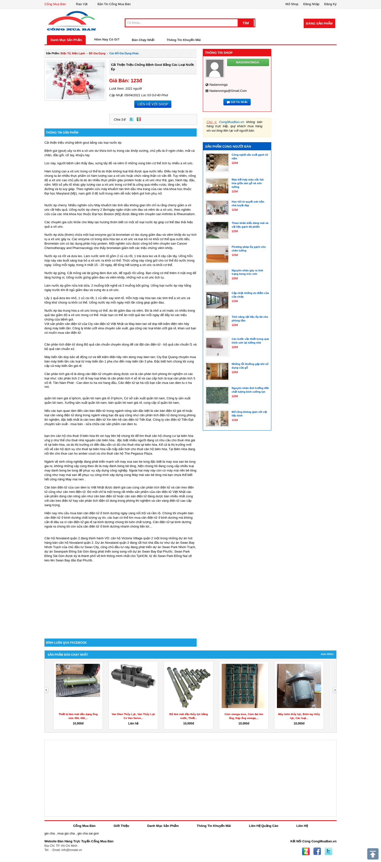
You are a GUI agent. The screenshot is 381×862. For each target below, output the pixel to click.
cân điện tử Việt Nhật (171, 492)
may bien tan (146, 357)
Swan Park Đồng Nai (172, 556)
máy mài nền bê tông (181, 470)
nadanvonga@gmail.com (228, 91)
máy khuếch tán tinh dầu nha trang (125, 189)
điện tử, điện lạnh (73, 53)
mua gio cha (66, 833)
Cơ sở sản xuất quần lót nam (144, 398)
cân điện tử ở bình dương (159, 517)
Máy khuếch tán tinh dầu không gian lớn (122, 205)
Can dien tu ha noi (89, 383)
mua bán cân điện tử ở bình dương (95, 513)
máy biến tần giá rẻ (68, 366)
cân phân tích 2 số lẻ (73, 378)
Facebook (317, 851)
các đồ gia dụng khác (124, 53)
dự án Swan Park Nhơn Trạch (174, 547)
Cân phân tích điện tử (59, 344)
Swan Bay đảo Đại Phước (74, 560)
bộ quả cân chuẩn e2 (59, 349)
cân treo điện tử (94, 419)
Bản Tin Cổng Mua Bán (114, 4)
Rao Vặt (82, 4)
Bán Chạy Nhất (143, 40)
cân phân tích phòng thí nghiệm (160, 374)
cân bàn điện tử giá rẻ (169, 411)
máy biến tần (62, 328)
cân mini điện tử (74, 492)
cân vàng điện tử (62, 415)
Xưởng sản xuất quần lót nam (86, 402)
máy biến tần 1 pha (98, 361)
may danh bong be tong (61, 470)
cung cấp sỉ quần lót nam (161, 402)
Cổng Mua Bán (55, 4)
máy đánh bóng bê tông (119, 466)
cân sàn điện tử (136, 496)
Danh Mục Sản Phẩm (66, 40)
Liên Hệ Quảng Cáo (263, 826)
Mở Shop (292, 4)
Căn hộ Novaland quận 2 (62, 538)
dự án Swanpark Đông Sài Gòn (66, 551)
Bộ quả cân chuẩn (97, 344)
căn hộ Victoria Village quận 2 (132, 538)
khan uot (184, 328)
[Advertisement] (120, 596)
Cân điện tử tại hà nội (133, 383)
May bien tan (138, 324)
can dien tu (129, 424)
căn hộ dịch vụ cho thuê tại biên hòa (80, 449)
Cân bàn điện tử (55, 487)
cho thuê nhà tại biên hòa (139, 444)
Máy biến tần (53, 357)
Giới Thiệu (121, 826)
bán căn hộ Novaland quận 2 (73, 542)
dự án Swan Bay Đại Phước (152, 551)
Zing (139, 119)
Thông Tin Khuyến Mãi (184, 40)
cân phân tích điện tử (154, 415)
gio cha (49, 833)
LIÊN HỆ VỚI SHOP (152, 104)
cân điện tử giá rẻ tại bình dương (91, 522)
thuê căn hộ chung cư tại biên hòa (169, 436)
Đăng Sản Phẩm (319, 23)
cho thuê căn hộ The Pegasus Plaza (126, 453)
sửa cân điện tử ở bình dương (98, 526)
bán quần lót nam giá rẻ (125, 402)
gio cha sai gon (88, 833)
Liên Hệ (302, 826)
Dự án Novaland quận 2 (112, 542)
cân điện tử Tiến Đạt (179, 419)
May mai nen (75, 479)
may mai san (68, 475)
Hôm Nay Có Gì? (107, 39)
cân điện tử (73, 324)
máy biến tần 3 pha (138, 361)
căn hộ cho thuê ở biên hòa (75, 436)
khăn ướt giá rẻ (165, 328)
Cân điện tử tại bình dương (172, 522)
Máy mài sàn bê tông (147, 475)
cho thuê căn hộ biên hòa (149, 449)
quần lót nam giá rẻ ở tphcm (102, 398)
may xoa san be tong (135, 461)
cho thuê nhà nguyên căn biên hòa (90, 440)
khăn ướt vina (94, 328)
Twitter (131, 119)
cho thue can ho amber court (75, 453)
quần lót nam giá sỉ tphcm (62, 398)
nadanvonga (218, 84)
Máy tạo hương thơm (103, 222)
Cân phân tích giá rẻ (58, 374)
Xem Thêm (327, 654)
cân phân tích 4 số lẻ (126, 378)
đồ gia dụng (97, 53)
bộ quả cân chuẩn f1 (177, 344)
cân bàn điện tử (94, 411)
